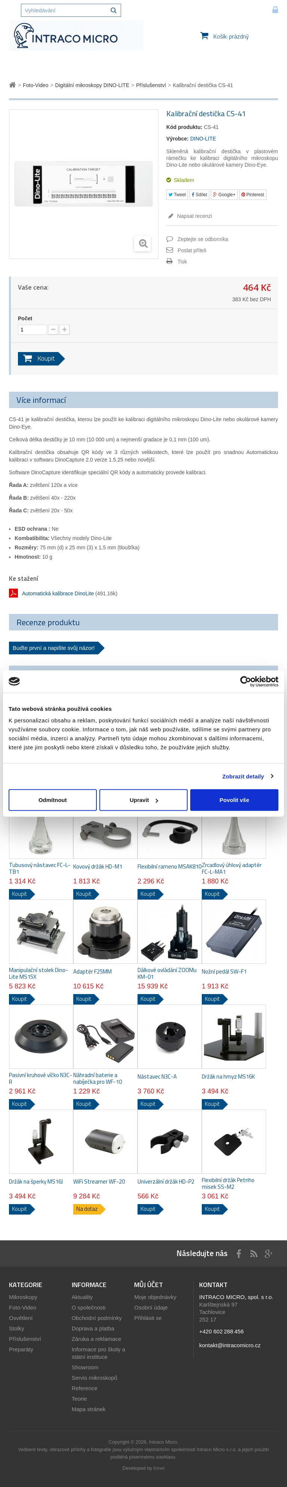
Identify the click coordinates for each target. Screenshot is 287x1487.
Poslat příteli (192, 250)
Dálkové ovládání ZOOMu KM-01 (167, 973)
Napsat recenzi (194, 216)
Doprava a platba (93, 1328)
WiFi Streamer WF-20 (99, 1181)
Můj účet (148, 1285)
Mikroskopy (23, 1297)
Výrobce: (177, 139)
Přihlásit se (147, 1318)
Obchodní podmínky (97, 1318)
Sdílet (199, 194)
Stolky (16, 1328)
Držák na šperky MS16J (36, 1181)
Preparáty (21, 1349)
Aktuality (82, 1297)
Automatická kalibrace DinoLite (58, 593)
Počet (25, 318)
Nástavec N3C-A (157, 1076)
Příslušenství (25, 1339)
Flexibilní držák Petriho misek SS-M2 (228, 1183)
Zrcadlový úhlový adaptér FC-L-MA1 (232, 868)
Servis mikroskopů (95, 1378)
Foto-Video (22, 1307)
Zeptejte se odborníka (203, 239)
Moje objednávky (155, 1297)
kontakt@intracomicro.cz (229, 1345)
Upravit (144, 800)
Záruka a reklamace (96, 1339)
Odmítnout (52, 800)
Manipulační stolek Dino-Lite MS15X (38, 973)
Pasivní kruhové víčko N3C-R (40, 1078)
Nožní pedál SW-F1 (224, 971)
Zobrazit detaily (243, 776)
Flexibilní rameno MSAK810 (169, 866)
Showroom (85, 1367)
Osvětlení (21, 1318)
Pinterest (252, 194)
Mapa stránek (89, 1409)
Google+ (224, 194)
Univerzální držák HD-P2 (166, 1181)
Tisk (182, 262)
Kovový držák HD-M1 (97, 866)
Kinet (159, 1468)
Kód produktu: (184, 127)
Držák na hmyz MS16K (228, 1076)
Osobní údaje (150, 1307)
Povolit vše (234, 800)
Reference (85, 1388)
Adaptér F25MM (92, 971)
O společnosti (89, 1307)
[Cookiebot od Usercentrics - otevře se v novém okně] (245, 681)
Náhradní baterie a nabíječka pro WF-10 (97, 1078)
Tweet (177, 194)
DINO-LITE (203, 139)
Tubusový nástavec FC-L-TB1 (39, 868)
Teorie (79, 1398)
